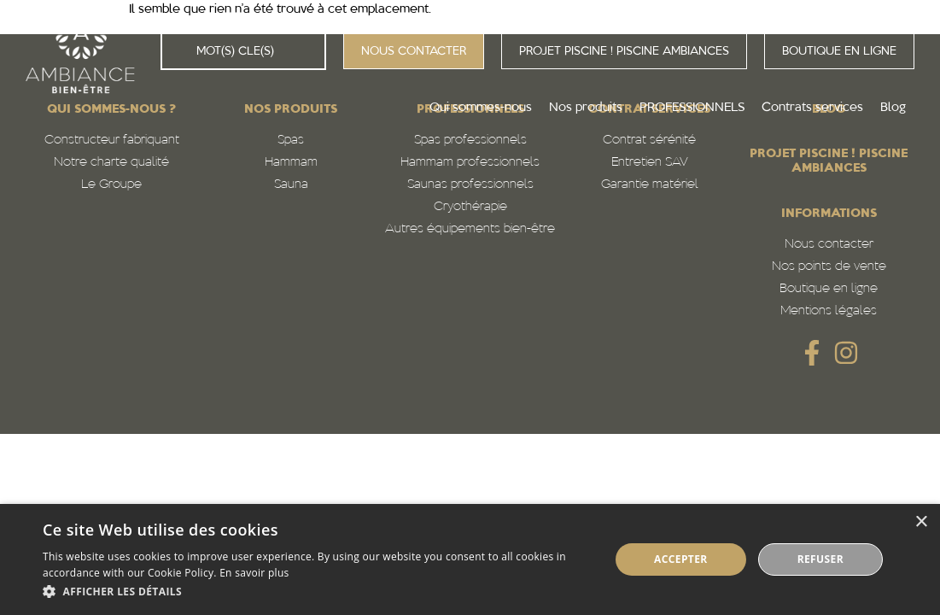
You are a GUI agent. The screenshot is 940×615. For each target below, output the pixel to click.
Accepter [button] (681, 559)
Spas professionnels (470, 140)
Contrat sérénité (649, 140)
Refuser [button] (820, 559)
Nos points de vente (829, 266)
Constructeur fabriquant (111, 140)
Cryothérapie (470, 207)
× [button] (920, 522)
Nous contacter (829, 244)
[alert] (470, 559)
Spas (290, 140)
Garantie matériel (649, 184)
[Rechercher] (179, 51)
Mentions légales (828, 311)
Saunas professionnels (470, 184)
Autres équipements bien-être (470, 229)
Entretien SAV (649, 162)
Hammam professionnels (470, 162)
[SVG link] (812, 353)
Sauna (291, 184)
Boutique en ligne (828, 289)
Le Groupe (111, 184)
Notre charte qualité (111, 162)
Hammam (291, 162)
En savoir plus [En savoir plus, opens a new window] (254, 572)
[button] (318, 592)
